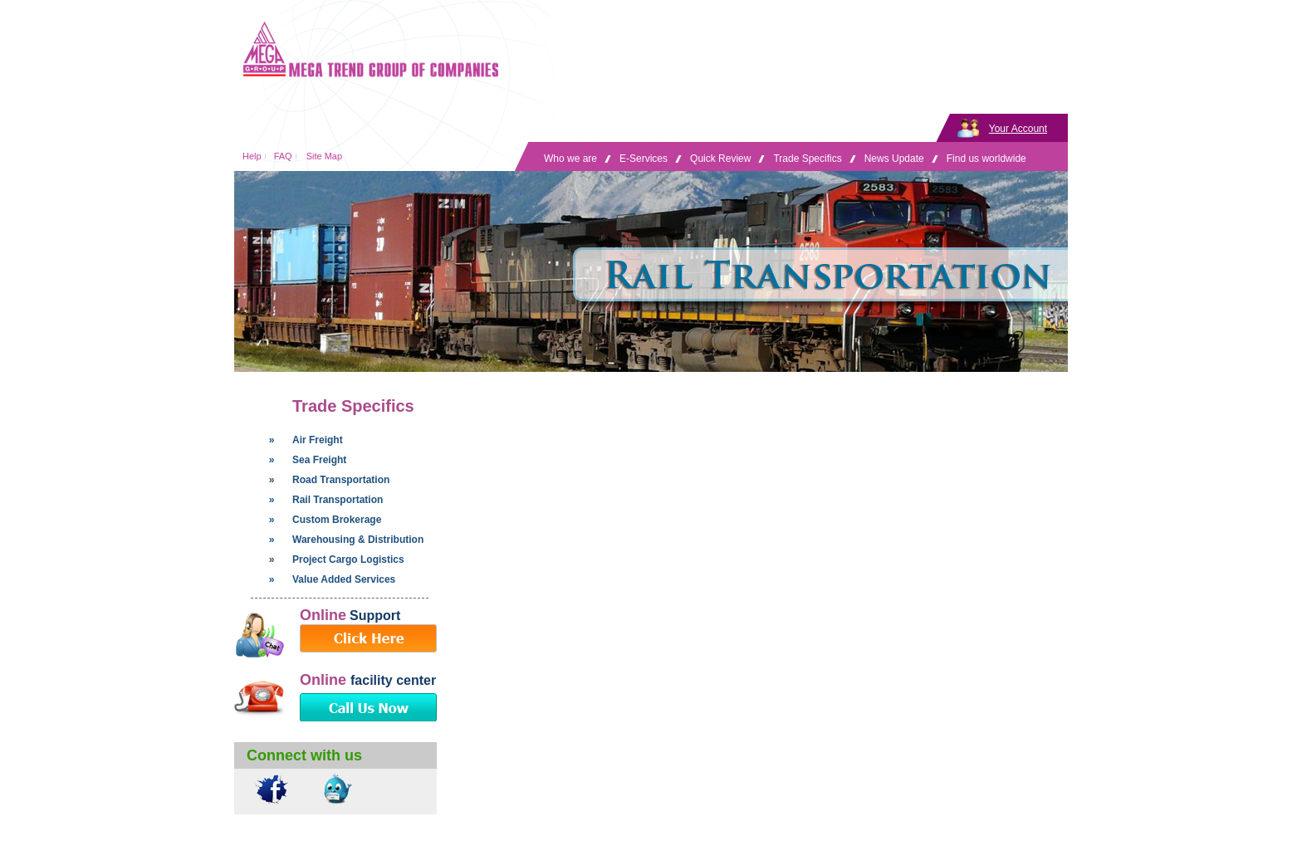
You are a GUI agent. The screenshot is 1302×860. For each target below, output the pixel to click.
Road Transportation (340, 480)
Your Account (1018, 128)
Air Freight (317, 440)
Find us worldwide (986, 158)
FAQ (283, 156)
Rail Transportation (337, 500)
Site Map (324, 156)
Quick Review (720, 158)
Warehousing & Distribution (357, 539)
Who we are (570, 158)
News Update (894, 158)
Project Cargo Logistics (348, 559)
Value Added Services (343, 579)
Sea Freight (319, 460)
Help (252, 156)
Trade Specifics (807, 158)
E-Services (643, 158)
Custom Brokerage (336, 519)
